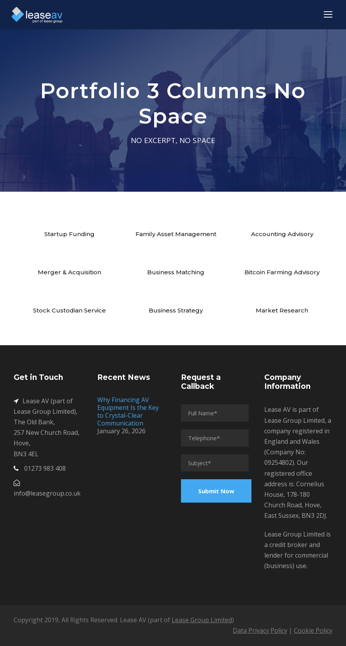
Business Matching (175, 272)
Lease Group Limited (202, 620)
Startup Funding (69, 234)
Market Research (282, 310)
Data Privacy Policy (260, 630)
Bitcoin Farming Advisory (282, 272)
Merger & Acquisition (69, 272)
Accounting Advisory (282, 234)
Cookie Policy (313, 630)
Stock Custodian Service (69, 310)
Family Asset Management (175, 234)
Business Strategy (176, 310)
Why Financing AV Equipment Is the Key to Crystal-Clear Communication (128, 411)
